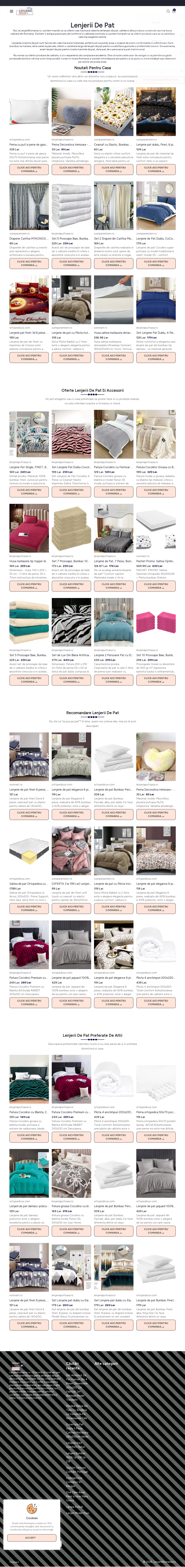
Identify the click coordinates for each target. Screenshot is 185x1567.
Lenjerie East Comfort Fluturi (75, 1445)
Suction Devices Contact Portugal (77, 1470)
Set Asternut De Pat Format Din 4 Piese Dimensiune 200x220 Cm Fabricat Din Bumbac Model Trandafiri (77, 1388)
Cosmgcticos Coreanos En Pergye (74, 1482)
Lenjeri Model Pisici (77, 1513)
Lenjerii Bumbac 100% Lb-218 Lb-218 (76, 1457)
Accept (32, 1537)
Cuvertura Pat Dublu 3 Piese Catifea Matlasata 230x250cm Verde (77, 1430)
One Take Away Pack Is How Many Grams (77, 1496)
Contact (14, 1562)
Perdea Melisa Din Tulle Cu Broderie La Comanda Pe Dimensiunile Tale (77, 1412)
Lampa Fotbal (74, 1507)
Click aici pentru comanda (29, 169)
